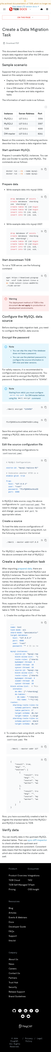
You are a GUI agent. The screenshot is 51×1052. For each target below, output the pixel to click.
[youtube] (28, 975)
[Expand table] (46, 107)
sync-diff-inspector (37, 799)
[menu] (4, 9)
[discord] (23, 975)
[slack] (37, 970)
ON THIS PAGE (25, 17)
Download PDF (11, 43)
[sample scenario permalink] (29, 65)
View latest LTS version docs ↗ (25, 6)
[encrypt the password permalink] (31, 322)
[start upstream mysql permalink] (32, 150)
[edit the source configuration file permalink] (44, 422)
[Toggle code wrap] (42, 169)
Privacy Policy (29, 999)
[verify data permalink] (21, 789)
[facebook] (31, 970)
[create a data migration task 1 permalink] (47, 532)
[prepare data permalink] (20, 180)
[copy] (45, 169)
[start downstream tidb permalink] (32, 248)
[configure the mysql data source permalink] (14, 305)
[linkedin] (25, 970)
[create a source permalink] (24, 495)
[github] (14, 970)
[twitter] (20, 970)
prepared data (25, 539)
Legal (39, 998)
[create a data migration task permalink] (13, 35)
